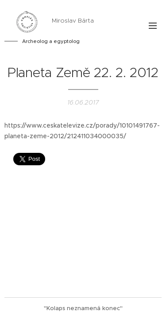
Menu (153, 25)
